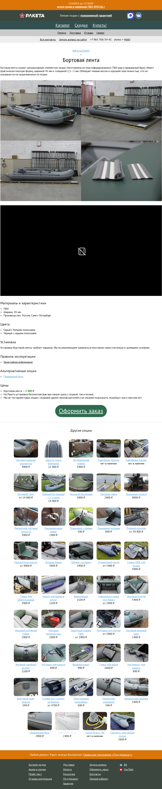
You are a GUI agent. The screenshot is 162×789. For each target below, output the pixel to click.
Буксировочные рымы (53, 530)
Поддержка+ (70, 778)
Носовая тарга (108, 494)
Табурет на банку (81, 562)
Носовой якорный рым (136, 632)
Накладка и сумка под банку (108, 598)
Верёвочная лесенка (136, 698)
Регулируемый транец (81, 461)
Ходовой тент (26, 494)
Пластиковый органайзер (81, 700)
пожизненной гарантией (96, 15)
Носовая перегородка (53, 632)
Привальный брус (14, 376)
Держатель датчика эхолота (26, 530)
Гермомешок (81, 596)
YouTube (128, 769)
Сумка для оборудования (25, 598)
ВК (125, 764)
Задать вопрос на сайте (73, 39)
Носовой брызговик (81, 494)
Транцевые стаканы (81, 528)
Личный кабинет (98, 778)
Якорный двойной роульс (26, 666)
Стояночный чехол (108, 562)
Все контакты (48, 39)
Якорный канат (81, 664)
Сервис (100, 32)
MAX (127, 39)
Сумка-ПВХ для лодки (136, 564)
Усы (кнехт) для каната (136, 666)
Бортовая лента (67, 732)
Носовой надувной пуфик (26, 632)
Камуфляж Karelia (136, 460)
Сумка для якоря (108, 664)
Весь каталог (81, 51)
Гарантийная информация (18, 362)
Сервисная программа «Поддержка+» (107, 755)
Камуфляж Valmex (108, 460)
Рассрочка (69, 774)
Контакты (95, 774)
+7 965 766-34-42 (101, 39)
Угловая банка (53, 562)
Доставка (75, 32)
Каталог (63, 25)
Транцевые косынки (108, 528)
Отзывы (88, 32)
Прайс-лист (35, 774)
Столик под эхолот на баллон (53, 700)
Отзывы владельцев (40, 778)
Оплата (62, 32)
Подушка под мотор (109, 630)
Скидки (81, 25)
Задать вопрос (98, 764)
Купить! (100, 25)
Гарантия (68, 783)
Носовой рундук (136, 596)
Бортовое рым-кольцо (26, 700)
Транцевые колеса (136, 494)
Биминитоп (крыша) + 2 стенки (53, 495)
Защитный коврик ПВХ (81, 632)
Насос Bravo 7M (94, 732)
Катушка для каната (53, 664)
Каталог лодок (37, 764)
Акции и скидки (37, 769)
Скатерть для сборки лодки (122, 734)
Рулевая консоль (136, 528)
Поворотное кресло (26, 562)
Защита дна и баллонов (53, 461)
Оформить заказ (81, 411)
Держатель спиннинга (108, 700)
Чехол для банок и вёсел (53, 598)
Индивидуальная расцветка (26, 461)
